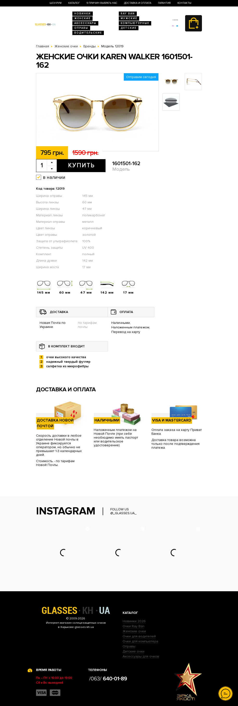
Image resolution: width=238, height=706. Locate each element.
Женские (82, 18)
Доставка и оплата (137, 3)
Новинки (82, 13)
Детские (129, 28)
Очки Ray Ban (133, 626)
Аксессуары (85, 23)
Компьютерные (135, 23)
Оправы (81, 28)
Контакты (184, 3)
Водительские (88, 32)
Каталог (74, 3)
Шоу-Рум (56, 3)
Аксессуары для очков (141, 656)
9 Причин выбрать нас (102, 3)
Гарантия (164, 3)
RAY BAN (128, 13)
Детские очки (133, 651)
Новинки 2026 (134, 621)
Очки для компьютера (140, 641)
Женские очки (134, 631)
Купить (81, 165)
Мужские (129, 18)
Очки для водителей (139, 636)
